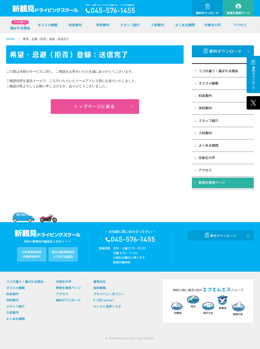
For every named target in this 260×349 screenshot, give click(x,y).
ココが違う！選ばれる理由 (218, 71)
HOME (10, 39)
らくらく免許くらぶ (107, 306)
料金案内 (75, 25)
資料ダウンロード (207, 9)
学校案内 (102, 25)
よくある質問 (185, 25)
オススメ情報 (47, 25)
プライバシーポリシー (108, 294)
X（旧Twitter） (104, 300)
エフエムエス (216, 289)
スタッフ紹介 (130, 25)
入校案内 (157, 25)
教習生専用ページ (238, 9)
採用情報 (99, 288)
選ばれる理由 (20, 25)
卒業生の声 (212, 25)
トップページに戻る (94, 107)
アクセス (240, 25)
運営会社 (99, 281)
